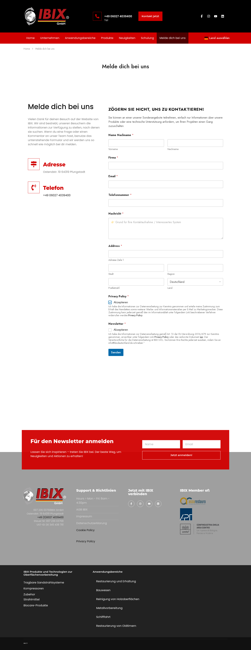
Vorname (113, 149)
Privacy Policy (135, 315)
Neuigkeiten (127, 38)
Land (170, 288)
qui (201, 337)
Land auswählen (217, 38)
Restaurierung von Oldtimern (116, 626)
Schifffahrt (103, 617)
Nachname (173, 149)
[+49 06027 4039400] (97, 16)
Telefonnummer (120, 195)
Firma (113, 157)
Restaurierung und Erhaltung (116, 581)
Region (171, 274)
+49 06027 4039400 (118, 16)
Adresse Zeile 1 (116, 260)
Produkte (107, 38)
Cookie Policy (85, 530)
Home (30, 38)
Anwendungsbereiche (80, 38)
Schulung (147, 38)
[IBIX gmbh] (125, 390)
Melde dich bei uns (172, 38)
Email (113, 176)
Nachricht (116, 213)
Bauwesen (103, 590)
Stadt (110, 274)
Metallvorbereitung (109, 608)
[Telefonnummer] (165, 203)
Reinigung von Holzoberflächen (117, 599)
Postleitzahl (114, 288)
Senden (116, 352)
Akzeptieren (121, 302)
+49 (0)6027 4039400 (50, 517)
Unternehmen (49, 38)
